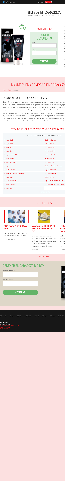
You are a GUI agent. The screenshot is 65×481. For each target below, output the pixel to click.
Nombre (34, 42)
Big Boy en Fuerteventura (10, 162)
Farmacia (52, 316)
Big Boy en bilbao (8, 151)
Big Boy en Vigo (8, 188)
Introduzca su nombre (9, 270)
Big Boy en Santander (9, 184)
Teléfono (34, 50)
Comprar (44, 61)
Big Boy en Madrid (8, 140)
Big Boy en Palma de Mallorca (11, 155)
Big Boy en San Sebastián (10, 181)
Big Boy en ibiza (8, 166)
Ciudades (36, 316)
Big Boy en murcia (8, 177)
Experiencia (3, 316)
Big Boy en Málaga (8, 147)
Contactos (61, 316)
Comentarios (27, 316)
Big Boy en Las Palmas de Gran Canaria (14, 173)
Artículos (44, 316)
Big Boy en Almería (9, 158)
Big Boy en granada (9, 144)
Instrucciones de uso (15, 316)
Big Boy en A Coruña (9, 170)
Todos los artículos (44, 256)
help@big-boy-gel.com (5, 324)
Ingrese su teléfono (8, 279)
